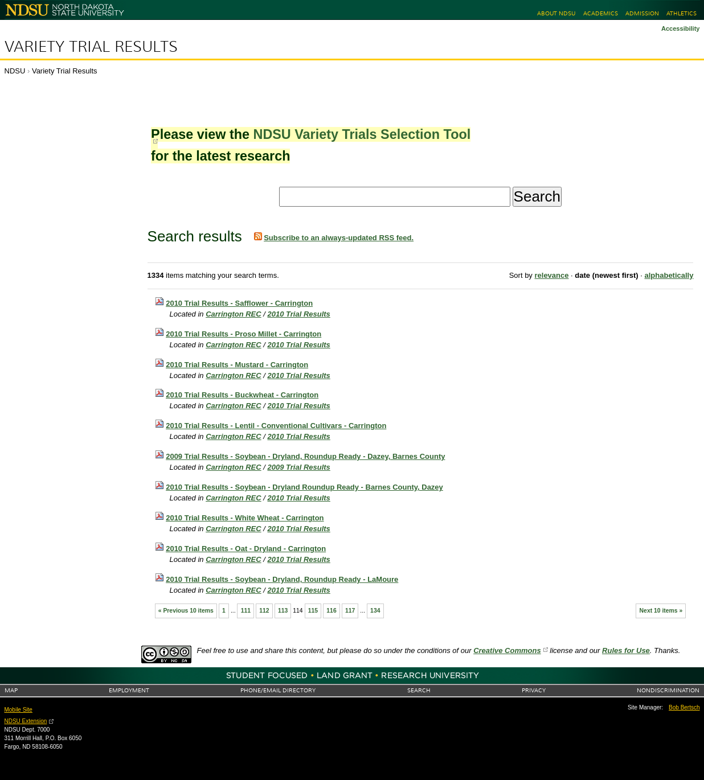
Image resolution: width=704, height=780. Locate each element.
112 (264, 610)
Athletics (681, 13)
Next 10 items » (661, 610)
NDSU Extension (26, 721)
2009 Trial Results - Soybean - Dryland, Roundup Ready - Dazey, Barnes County (305, 456)
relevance (551, 275)
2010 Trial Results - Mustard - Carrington (237, 364)
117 (350, 610)
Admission (642, 13)
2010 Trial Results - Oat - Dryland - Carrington (246, 548)
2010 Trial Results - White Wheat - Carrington (245, 518)
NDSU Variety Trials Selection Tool (361, 134)
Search (419, 690)
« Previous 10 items (186, 610)
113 (283, 610)
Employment (129, 690)
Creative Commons (507, 650)
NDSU (15, 71)
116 (331, 610)
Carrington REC (233, 314)
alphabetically (668, 275)
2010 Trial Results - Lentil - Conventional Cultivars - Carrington (276, 425)
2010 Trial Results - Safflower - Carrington (239, 303)
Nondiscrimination (668, 690)
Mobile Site (18, 710)
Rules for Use (626, 650)
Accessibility (680, 28)
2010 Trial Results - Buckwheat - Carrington (242, 395)
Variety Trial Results (91, 47)
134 (375, 610)
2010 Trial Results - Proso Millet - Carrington (243, 334)
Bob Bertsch (684, 707)
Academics (600, 13)
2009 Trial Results (299, 467)
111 (246, 610)
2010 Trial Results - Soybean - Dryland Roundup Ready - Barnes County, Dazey (304, 487)
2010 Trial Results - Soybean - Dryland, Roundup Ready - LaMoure (282, 579)
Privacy (534, 690)
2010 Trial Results (299, 314)
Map (11, 690)
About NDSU (556, 13)
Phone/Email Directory (278, 690)
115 (313, 610)
